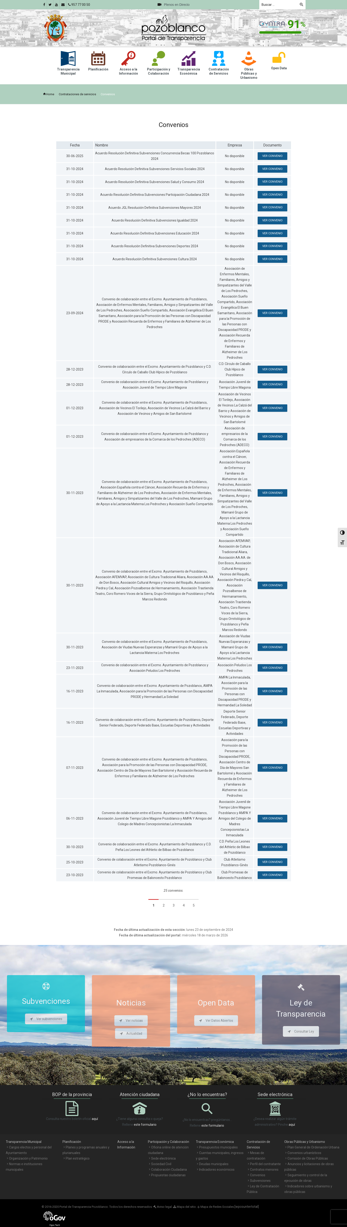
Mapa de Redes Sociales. (215, 1206)
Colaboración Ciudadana (169, 1169)
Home (48, 94)
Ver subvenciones (46, 1019)
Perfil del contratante (265, 1164)
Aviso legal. (162, 1206)
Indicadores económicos (216, 1169)
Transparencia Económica (215, 1142)
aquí (95, 1119)
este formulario (145, 1124)
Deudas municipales (213, 1164)
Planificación (72, 1142)
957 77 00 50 (79, 4)
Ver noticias (131, 1020)
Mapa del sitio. (185, 1206)
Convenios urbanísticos (304, 1153)
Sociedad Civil (161, 1164)
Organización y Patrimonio (28, 1158)
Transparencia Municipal (23, 1142)
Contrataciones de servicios (77, 94)
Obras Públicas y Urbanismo (304, 1142)
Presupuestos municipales (218, 1147)
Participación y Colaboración (168, 1142)
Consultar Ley (301, 1031)
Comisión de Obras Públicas (308, 1158)
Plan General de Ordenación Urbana (313, 1147)
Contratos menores (264, 1169)
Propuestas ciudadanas (168, 1175)
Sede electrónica (163, 1158)
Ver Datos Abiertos (216, 1020)
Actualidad (131, 1033)
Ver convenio (272, 156)
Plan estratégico (78, 1158)
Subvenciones (260, 1181)
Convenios (257, 1175)
